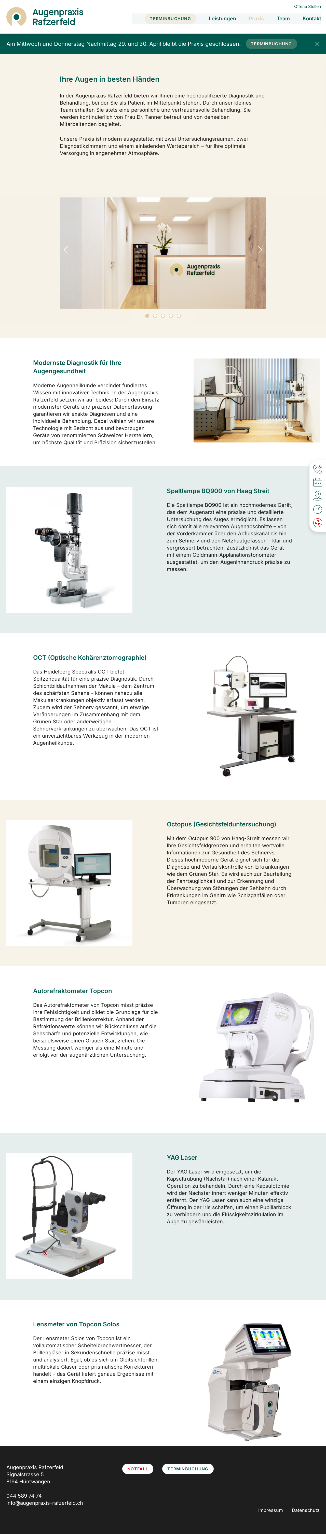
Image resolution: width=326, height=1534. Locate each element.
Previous (67, 249)
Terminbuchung (170, 17)
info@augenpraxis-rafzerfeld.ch (44, 1503)
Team (283, 18)
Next (258, 249)
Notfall (137, 1468)
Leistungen (222, 18)
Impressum (270, 1510)
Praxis (256, 18)
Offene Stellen (307, 6)
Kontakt (311, 18)
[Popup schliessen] (317, 43)
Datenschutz (306, 1510)
